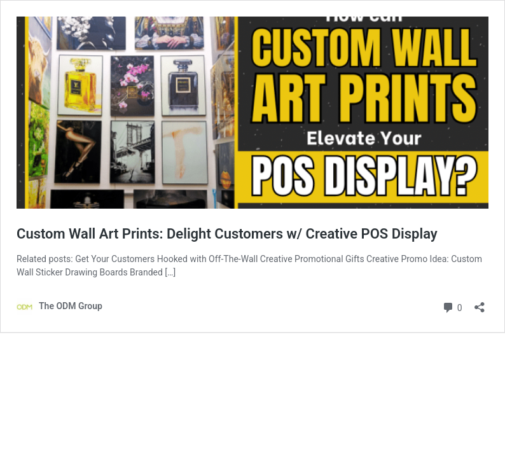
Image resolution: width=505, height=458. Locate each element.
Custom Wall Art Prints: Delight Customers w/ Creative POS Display (227, 234)
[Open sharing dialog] (479, 303)
